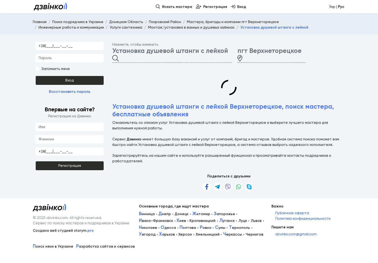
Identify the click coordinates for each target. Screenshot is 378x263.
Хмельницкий (208, 234)
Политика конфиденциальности (303, 218)
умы (220, 227)
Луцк (242, 221)
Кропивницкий (202, 221)
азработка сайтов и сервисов (105, 246)
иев (181, 221)
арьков (167, 234)
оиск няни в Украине (53, 246)
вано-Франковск (156, 221)
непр (164, 214)
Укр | (336, 7)
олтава (188, 227)
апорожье (224, 214)
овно (205, 227)
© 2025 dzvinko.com (50, 218)
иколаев (148, 227)
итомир (201, 214)
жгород (147, 234)
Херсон (185, 234)
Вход (69, 80)
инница (147, 214)
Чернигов (254, 234)
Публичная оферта (292, 213)
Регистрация (69, 165)
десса (168, 227)
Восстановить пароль (69, 91)
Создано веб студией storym (63, 230)
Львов (256, 221)
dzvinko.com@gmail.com (296, 234)
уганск (227, 221)
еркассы (232, 234)
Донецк (182, 214)
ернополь (239, 227)
